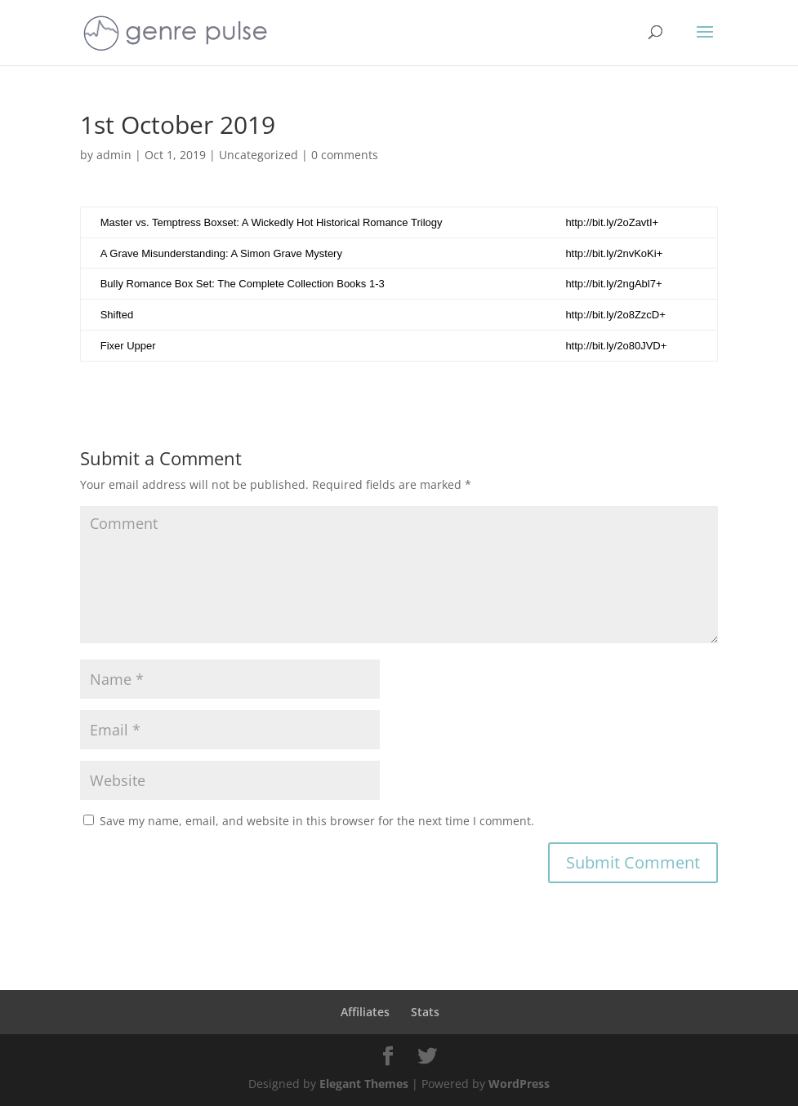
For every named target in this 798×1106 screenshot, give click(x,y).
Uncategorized (258, 154)
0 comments (344, 154)
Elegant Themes (363, 1083)
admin (114, 154)
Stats (425, 1011)
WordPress (519, 1083)
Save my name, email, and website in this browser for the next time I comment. (317, 820)
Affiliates (365, 1011)
